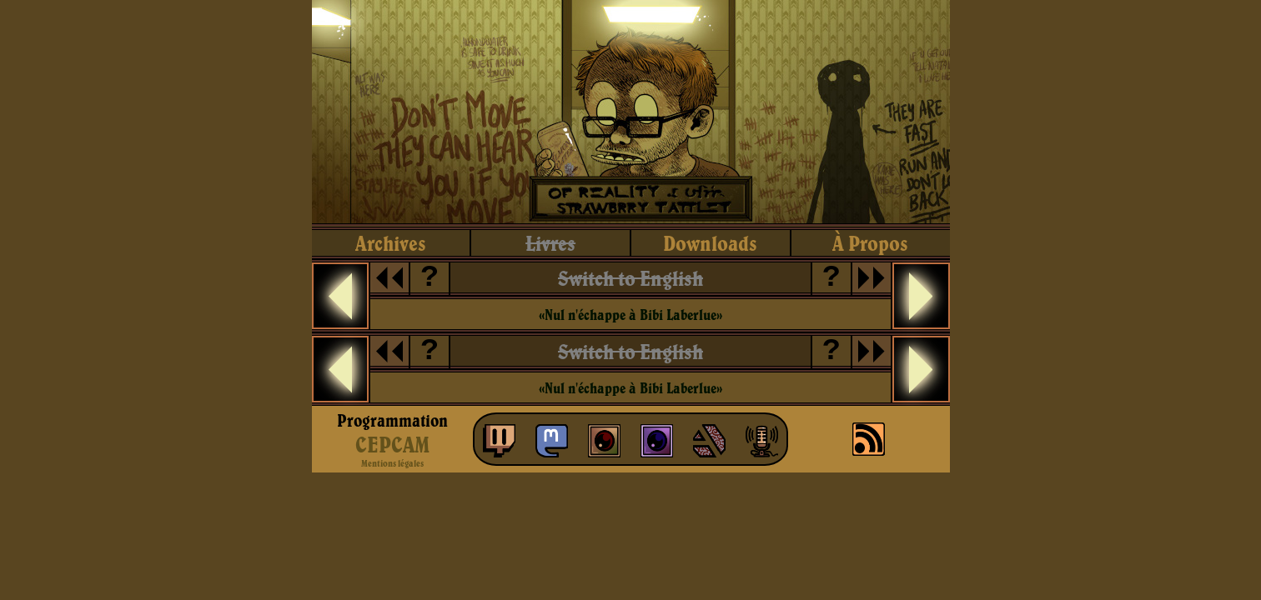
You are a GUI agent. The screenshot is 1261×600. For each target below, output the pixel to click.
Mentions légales (392, 463)
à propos (870, 243)
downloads (710, 243)
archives (390, 243)
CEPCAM (392, 444)
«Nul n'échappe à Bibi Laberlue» (630, 314)
